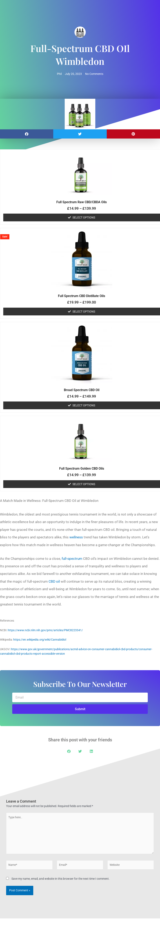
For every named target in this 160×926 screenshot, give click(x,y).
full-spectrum (72, 559)
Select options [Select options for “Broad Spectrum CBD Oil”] (83, 405)
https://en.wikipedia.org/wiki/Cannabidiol (39, 639)
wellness (76, 537)
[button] (26, 134)
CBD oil (54, 581)
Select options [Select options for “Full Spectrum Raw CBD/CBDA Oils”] (83, 217)
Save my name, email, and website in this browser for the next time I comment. (60, 878)
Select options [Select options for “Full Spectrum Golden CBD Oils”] (83, 484)
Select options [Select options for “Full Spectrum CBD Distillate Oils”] (83, 311)
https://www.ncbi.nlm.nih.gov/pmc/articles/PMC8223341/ (45, 630)
